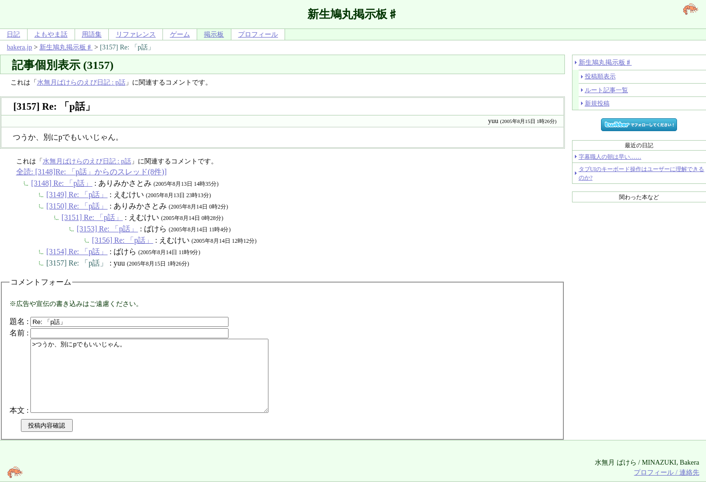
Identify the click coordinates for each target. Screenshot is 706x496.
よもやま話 (50, 34)
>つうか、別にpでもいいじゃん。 (163, 383)
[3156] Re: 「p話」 (122, 240)
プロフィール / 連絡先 (666, 486)
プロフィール (258, 34)
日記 (13, 34)
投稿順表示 (600, 76)
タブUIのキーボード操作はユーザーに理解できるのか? (642, 173)
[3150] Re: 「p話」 (77, 206)
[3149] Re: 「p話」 (77, 195)
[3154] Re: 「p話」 (77, 252)
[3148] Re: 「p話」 (62, 183)
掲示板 (214, 34)
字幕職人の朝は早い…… (610, 156)
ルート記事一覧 (606, 90)
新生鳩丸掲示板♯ (66, 47)
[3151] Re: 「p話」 (92, 217)
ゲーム (180, 34)
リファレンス (136, 34)
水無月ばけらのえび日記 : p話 (81, 82)
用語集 (92, 34)
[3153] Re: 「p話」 (107, 229)
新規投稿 (597, 103)
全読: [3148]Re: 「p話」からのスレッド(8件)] (91, 172)
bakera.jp (19, 47)
